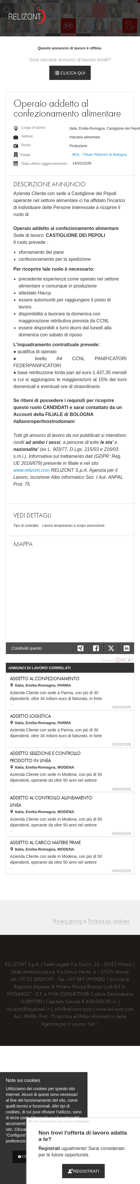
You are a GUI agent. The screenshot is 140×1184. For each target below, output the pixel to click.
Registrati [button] (83, 1171)
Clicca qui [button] (70, 73)
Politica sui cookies (108, 921)
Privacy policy (68, 921)
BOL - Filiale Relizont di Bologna (99, 154)
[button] (126, 648)
